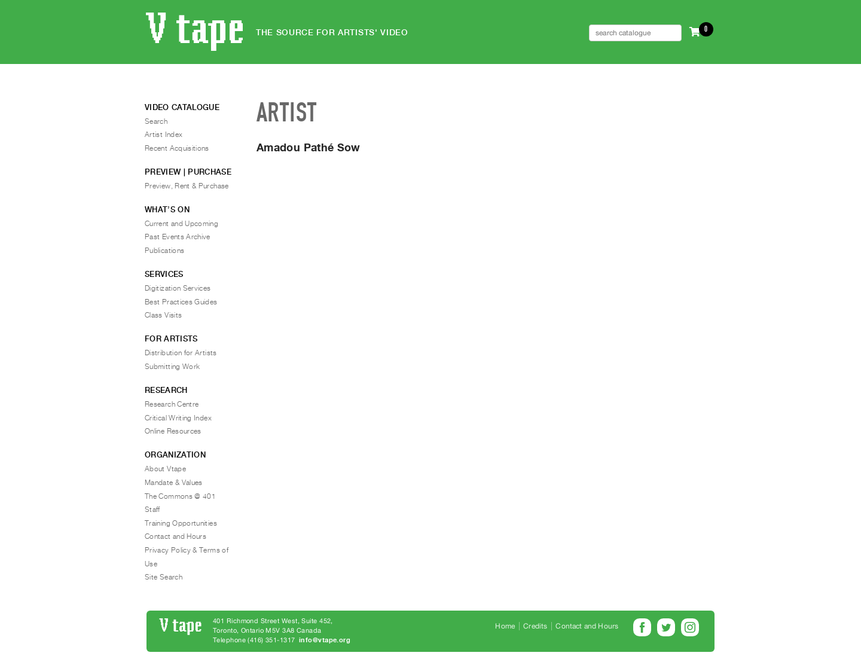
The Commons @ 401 (180, 496)
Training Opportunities (181, 523)
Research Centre (172, 404)
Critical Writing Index (178, 418)
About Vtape (165, 469)
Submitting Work (172, 366)
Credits (535, 626)
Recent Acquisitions (177, 148)
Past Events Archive (177, 237)
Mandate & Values (174, 482)
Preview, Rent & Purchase (187, 186)
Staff (152, 509)
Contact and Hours (175, 536)
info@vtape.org (324, 640)
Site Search (163, 577)
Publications (164, 250)
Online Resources (173, 431)
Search (156, 121)
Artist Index (163, 134)
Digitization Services (178, 288)
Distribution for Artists (181, 353)
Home (505, 626)
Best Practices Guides (181, 302)
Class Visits (163, 315)
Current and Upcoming (181, 223)
